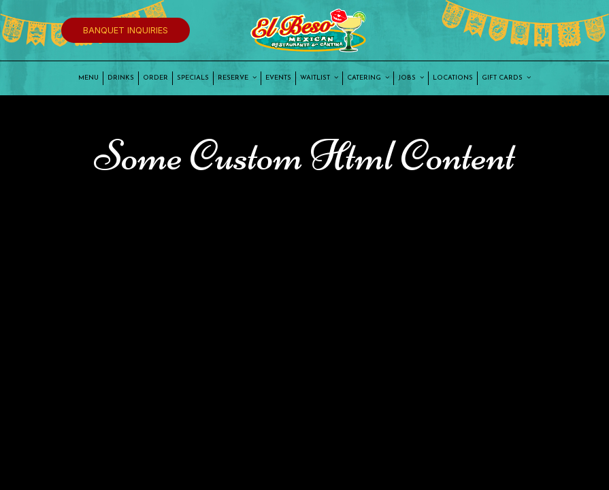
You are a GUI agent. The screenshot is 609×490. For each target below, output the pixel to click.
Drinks (121, 78)
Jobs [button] (411, 77)
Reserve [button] (237, 77)
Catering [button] (368, 77)
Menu (88, 78)
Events (278, 78)
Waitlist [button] (319, 77)
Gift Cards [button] (506, 77)
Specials (193, 78)
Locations (453, 78)
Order (155, 78)
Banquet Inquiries (125, 30)
